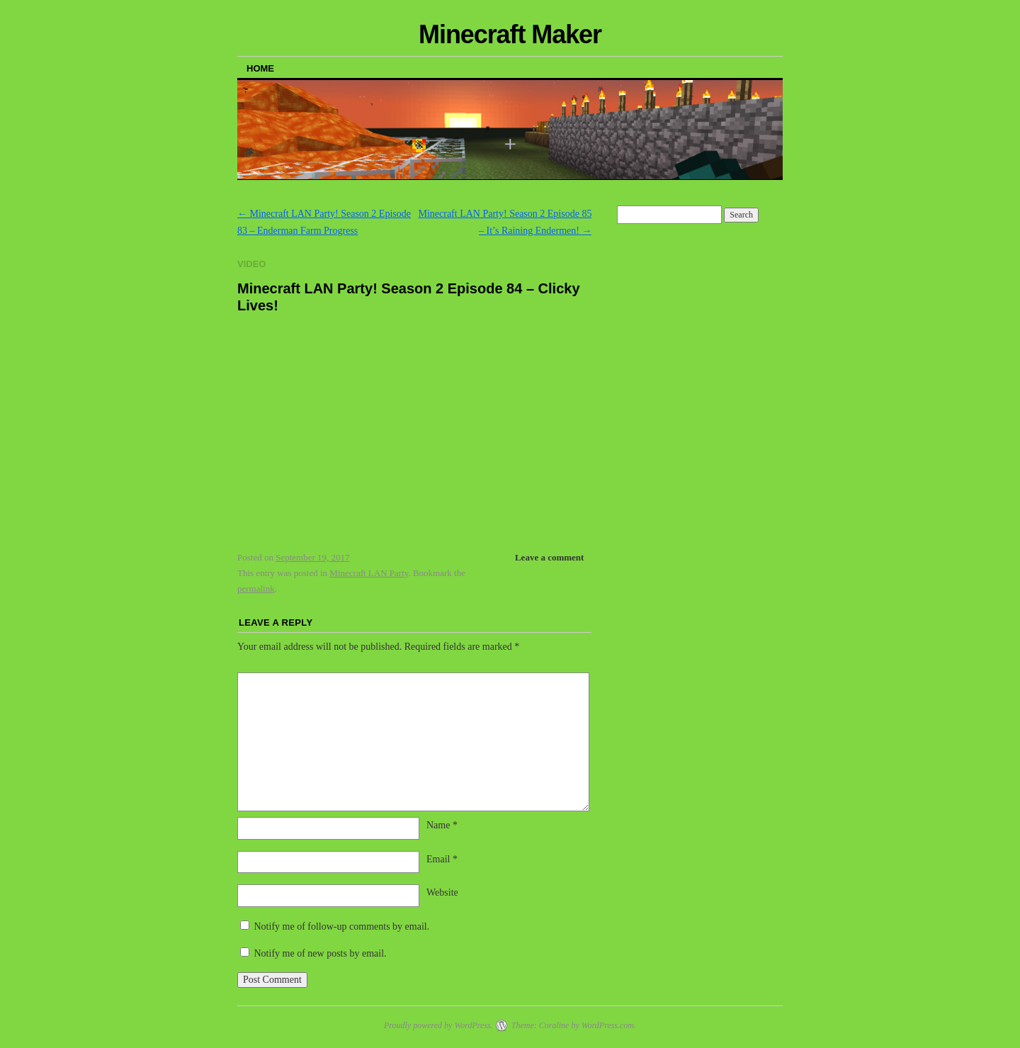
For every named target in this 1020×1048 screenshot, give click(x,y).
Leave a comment (549, 557)
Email (442, 859)
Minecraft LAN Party (368, 573)
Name (442, 825)
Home (260, 68)
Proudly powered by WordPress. (438, 1025)
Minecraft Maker (510, 34)
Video (251, 264)
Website (442, 892)
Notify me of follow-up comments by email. (342, 926)
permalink (256, 588)
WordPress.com (608, 1025)
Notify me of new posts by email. (320, 953)
